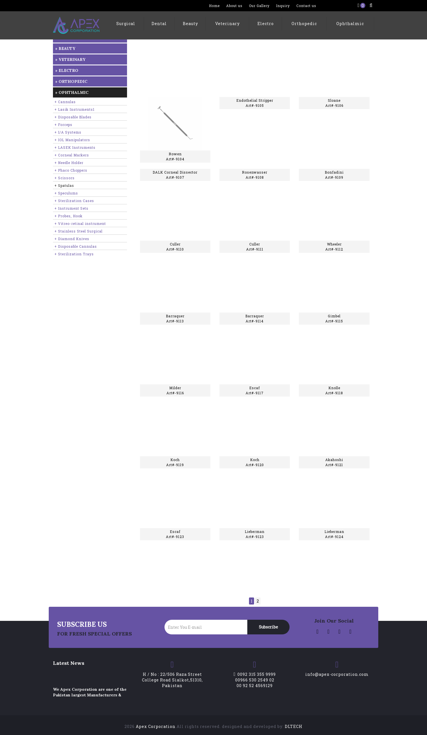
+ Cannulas (65, 101)
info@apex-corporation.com (337, 674)
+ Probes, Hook (68, 216)
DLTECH (294, 726)
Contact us (306, 5)
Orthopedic (304, 23)
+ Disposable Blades (73, 117)
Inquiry (283, 5)
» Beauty (65, 48)
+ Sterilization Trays (74, 254)
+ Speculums (66, 193)
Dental (159, 23)
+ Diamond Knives (71, 238)
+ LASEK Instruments (74, 147)
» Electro (66, 70)
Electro (265, 23)
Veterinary (227, 23)
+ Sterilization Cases (74, 200)
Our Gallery (259, 5)
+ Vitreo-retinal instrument (80, 223)
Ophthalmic (350, 23)
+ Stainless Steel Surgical (78, 231)
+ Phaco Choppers (70, 170)
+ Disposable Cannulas (75, 246)
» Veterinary (70, 59)
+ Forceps (63, 124)
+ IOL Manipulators (72, 140)
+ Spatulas (64, 185)
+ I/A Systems (67, 132)
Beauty (190, 23)
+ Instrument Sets (71, 208)
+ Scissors (64, 178)
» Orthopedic (71, 81)
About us (234, 5)
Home (214, 5)
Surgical (125, 23)
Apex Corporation (155, 726)
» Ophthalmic (71, 92)
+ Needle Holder (68, 162)
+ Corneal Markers (71, 155)
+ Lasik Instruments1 (74, 109)
